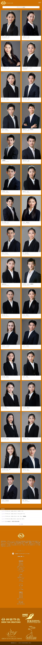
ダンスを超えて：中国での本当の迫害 (12, 521)
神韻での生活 (21, 565)
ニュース (21, 584)
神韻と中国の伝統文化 (21, 603)
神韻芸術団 (21, 561)
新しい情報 (21, 585)
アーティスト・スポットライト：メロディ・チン (14, 511)
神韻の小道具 (21, 601)
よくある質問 (21, 571)
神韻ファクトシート (20, 566)
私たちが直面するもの (21, 567)
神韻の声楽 (21, 596)
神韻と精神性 (21, 569)
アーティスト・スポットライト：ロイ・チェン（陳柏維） (16, 516)
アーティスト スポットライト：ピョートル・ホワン (14, 518)
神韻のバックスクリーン (21, 599)
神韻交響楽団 (21, 563)
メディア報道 (21, 581)
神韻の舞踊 (21, 593)
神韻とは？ (21, 562)
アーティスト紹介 (21, 578)
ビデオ (21, 574)
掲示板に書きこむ (21, 556)
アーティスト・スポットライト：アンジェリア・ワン (15, 513)
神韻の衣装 (21, 597)
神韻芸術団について (20, 577)
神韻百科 (21, 592)
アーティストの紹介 (28, 7)
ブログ (21, 588)
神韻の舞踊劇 (21, 602)
